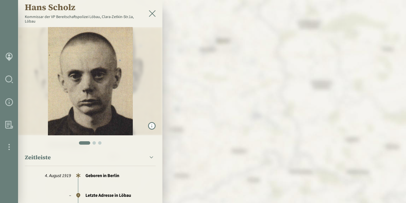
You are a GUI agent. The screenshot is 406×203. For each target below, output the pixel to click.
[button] (90, 157)
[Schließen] (152, 13)
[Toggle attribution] (390, 189)
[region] (203, 101)
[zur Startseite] (368, 16)
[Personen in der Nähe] (390, 141)
